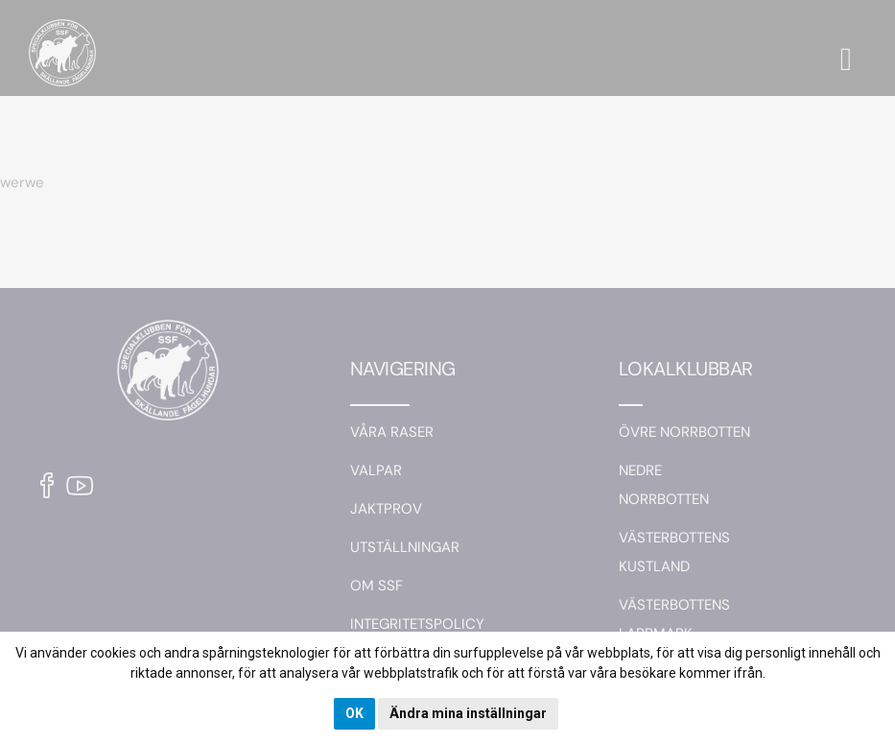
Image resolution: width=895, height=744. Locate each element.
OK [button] (354, 713)
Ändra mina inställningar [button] (468, 713)
